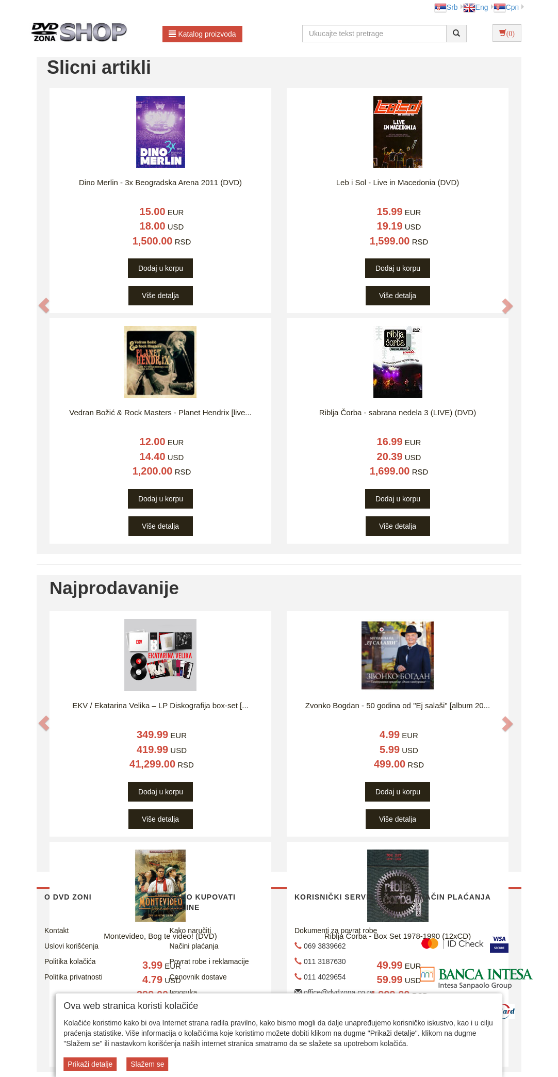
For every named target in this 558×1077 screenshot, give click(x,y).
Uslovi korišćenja (71, 946)
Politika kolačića (70, 961)
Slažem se (147, 1064)
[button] (44, 305)
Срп (506, 7)
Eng (475, 7)
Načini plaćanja (194, 946)
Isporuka (184, 992)
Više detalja (160, 295)
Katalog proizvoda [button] (202, 34)
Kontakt (56, 930)
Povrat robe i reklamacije (209, 961)
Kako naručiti (190, 930)
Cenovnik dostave (198, 977)
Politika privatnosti (73, 977)
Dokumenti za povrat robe (335, 930)
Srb (446, 7)
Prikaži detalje (90, 1064)
